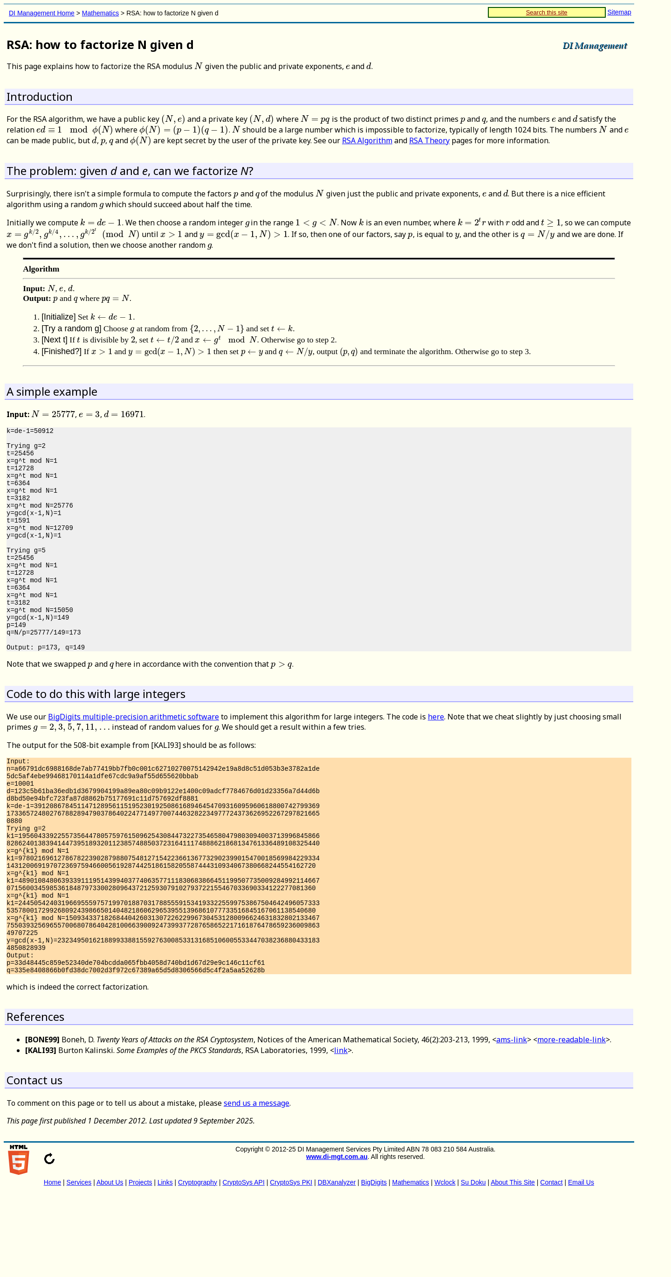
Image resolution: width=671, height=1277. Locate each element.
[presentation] (198, 66)
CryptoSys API (244, 1265)
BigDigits (374, 1265)
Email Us (581, 1265)
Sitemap (619, 12)
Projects (140, 1265)
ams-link (511, 1122)
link (341, 1133)
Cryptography (197, 1265)
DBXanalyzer (337, 1265)
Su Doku (473, 1265)
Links (165, 1265)
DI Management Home (42, 13)
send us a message (256, 1185)
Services (79, 1265)
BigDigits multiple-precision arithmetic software (133, 759)
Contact (551, 1265)
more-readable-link (571, 1122)
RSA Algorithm (367, 140)
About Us (109, 1265)
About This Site (513, 1265)
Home (52, 1265)
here (436, 759)
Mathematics (100, 13)
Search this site (547, 12)
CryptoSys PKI (291, 1265)
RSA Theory (429, 140)
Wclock (444, 1265)
